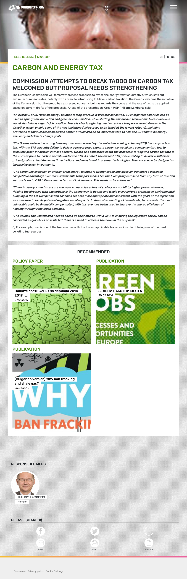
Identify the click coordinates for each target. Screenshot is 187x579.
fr (167, 57)
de (173, 57)
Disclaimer (20, 571)
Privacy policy (36, 571)
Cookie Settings (54, 571)
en (161, 57)
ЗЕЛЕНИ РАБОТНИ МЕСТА (120, 291)
